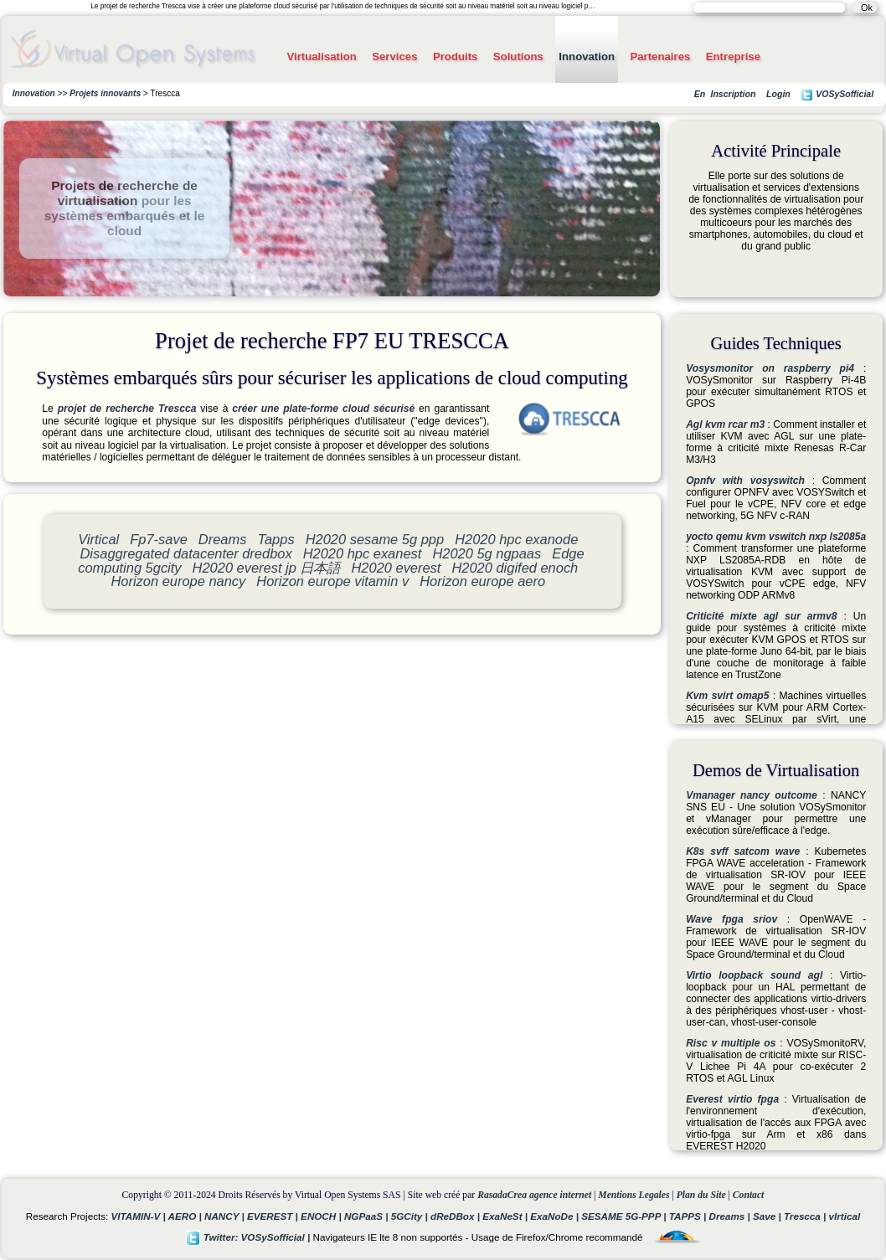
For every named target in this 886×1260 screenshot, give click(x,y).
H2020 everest (396, 567)
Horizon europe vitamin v (332, 581)
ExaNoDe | (555, 1216)
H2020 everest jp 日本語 (267, 567)
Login (778, 94)
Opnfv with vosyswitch (745, 480)
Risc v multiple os (730, 1043)
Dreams (222, 539)
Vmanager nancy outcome (751, 795)
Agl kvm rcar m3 (725, 424)
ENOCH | (322, 1216)
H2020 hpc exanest (362, 553)
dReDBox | (456, 1216)
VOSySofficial (837, 95)
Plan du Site (701, 1195)
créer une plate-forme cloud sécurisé (323, 408)
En (699, 94)
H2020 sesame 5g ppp (375, 539)
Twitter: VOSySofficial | (249, 1237)
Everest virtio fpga (732, 1099)
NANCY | (225, 1216)
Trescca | (806, 1216)
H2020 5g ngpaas (486, 553)
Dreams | (730, 1216)
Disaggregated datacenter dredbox (186, 553)
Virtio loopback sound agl (754, 975)
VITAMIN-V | (139, 1216)
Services (394, 56)
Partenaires (660, 56)
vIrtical (845, 1216)
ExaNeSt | (506, 1216)
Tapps (275, 539)
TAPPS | (689, 1216)
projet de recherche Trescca (127, 408)
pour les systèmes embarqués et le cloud (124, 215)
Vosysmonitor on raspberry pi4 (770, 368)
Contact (749, 1195)
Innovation (587, 56)
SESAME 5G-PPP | (625, 1216)
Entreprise (733, 56)
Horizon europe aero (482, 581)
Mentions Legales (633, 1195)
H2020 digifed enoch (514, 567)
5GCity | (410, 1216)
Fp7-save (159, 539)
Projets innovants (105, 93)
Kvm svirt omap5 (727, 696)
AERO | (186, 1216)
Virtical (98, 539)
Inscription (732, 94)
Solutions (518, 56)
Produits (455, 56)
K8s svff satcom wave (743, 851)
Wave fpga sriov (731, 919)
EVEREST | (274, 1216)
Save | (768, 1216)
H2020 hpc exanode (516, 539)
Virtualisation (321, 56)
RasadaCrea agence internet (534, 1195)
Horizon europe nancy (178, 581)
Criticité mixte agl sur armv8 (761, 616)
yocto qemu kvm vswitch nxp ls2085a (776, 537)
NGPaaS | (367, 1216)
